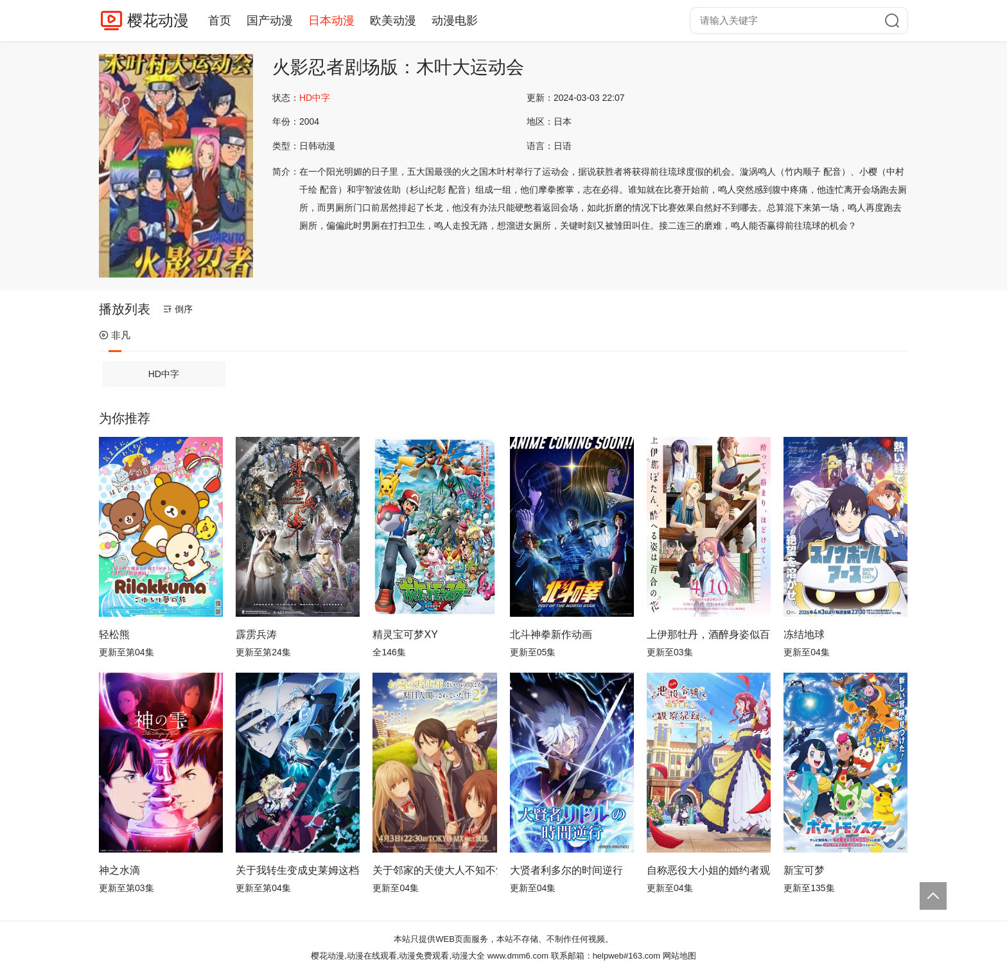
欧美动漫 (393, 20)
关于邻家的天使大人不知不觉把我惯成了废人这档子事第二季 (434, 870)
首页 (219, 20)
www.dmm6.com (517, 956)
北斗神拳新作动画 (551, 634)
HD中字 (163, 374)
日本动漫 (331, 20)
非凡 (114, 335)
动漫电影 (455, 20)
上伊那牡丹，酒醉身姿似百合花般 (709, 634)
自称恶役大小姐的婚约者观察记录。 (709, 870)
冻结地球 (804, 634)
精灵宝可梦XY (404, 634)
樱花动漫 (158, 20)
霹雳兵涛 (256, 634)
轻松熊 (114, 634)
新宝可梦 (804, 870)
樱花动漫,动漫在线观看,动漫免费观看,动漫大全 (398, 956)
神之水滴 (119, 870)
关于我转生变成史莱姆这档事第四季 (298, 870)
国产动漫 (270, 20)
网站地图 (679, 956)
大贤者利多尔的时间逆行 (566, 870)
